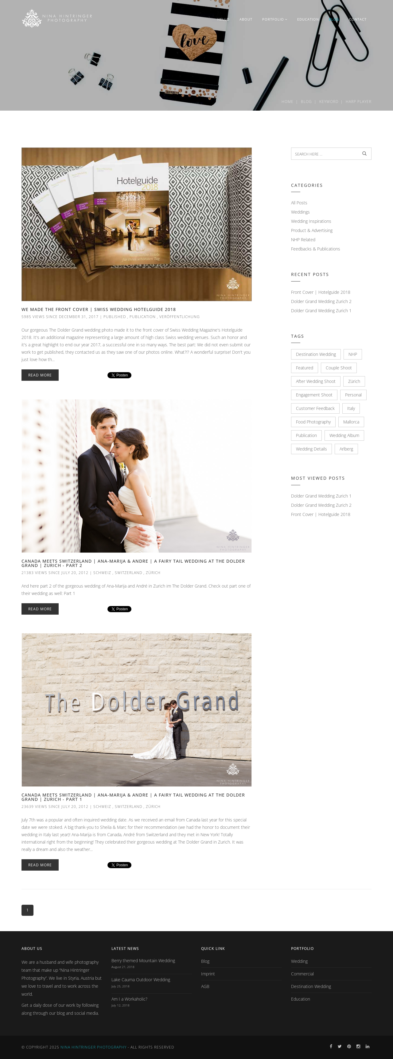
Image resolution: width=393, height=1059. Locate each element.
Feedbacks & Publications (315, 249)
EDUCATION (308, 19)
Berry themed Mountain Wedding (143, 960)
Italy (351, 408)
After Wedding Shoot (316, 381)
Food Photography (313, 422)
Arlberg (346, 449)
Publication (143, 316)
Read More (40, 375)
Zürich (153, 572)
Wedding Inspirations (311, 221)
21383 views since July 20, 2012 (54, 572)
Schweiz (102, 572)
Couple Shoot (339, 368)
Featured (304, 368)
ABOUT (245, 19)
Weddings (300, 212)
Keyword (328, 101)
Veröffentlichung (179, 316)
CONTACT (358, 19)
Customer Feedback (315, 408)
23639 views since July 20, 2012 (54, 806)
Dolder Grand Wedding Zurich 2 (321, 301)
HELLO (223, 19)
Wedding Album (344, 435)
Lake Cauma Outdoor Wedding (140, 979)
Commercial (302, 974)
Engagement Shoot (314, 395)
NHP (352, 354)
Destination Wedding (316, 354)
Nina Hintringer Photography (93, 1047)
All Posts (299, 203)
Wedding (299, 961)
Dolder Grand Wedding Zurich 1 (321, 310)
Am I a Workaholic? (129, 999)
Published (114, 316)
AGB (205, 986)
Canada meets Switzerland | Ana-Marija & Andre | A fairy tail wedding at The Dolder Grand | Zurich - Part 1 (133, 797)
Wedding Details (311, 449)
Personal (353, 395)
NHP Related (303, 239)
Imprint (208, 974)
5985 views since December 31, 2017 (60, 316)
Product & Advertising (312, 230)
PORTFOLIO (274, 19)
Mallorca (351, 422)
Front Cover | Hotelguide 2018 (320, 292)
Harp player (359, 101)
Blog (306, 101)
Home (288, 101)
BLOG (334, 19)
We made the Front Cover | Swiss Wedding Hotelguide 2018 (98, 309)
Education (300, 999)
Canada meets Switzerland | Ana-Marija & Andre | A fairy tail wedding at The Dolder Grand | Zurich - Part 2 (133, 563)
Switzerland (128, 572)
